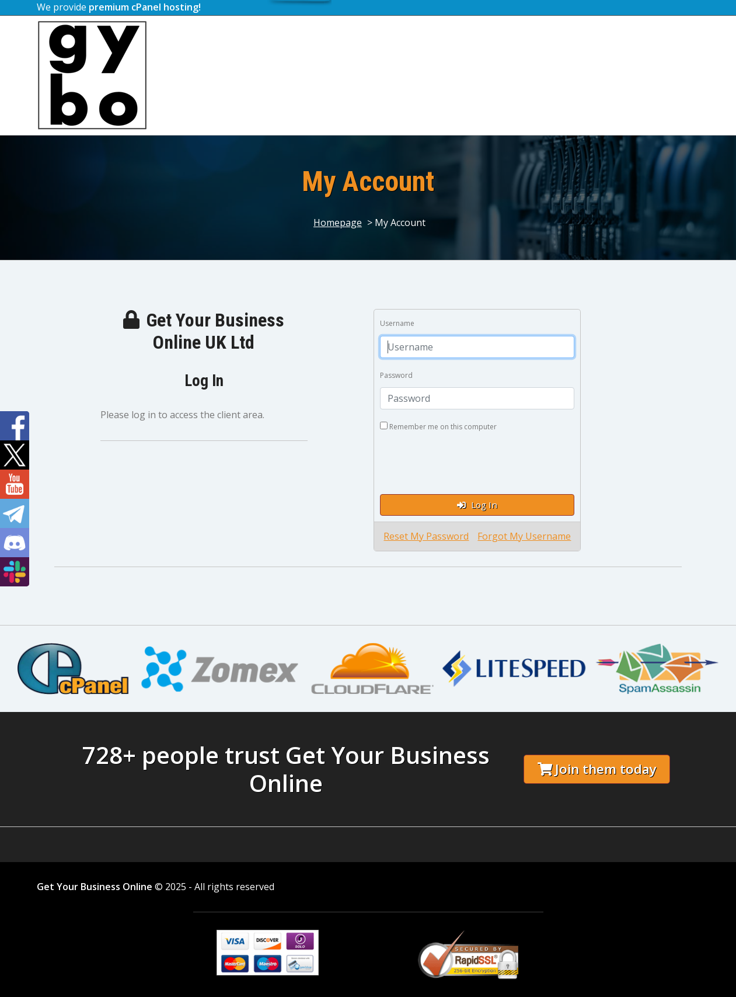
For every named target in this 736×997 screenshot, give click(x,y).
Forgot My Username (524, 536)
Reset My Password (426, 536)
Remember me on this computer (438, 427)
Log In (477, 504)
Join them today (597, 769)
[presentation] (468, 462)
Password (396, 375)
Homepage (337, 222)
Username (397, 323)
